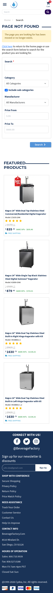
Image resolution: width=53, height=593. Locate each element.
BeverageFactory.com (13, 533)
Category (10, 77)
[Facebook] (17, 441)
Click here (7, 46)
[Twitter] (26, 441)
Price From (11, 110)
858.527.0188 (13, 561)
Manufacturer (12, 96)
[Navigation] (5, 4)
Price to (9, 123)
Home (8, 20)
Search (8, 61)
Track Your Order (11, 507)
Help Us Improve (11, 523)
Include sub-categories (20, 90)
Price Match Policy (11, 496)
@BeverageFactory (26, 448)
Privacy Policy (9, 486)
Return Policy (9, 491)
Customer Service (11, 512)
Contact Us (8, 517)
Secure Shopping (11, 481)
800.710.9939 (15, 556)
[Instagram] (36, 441)
